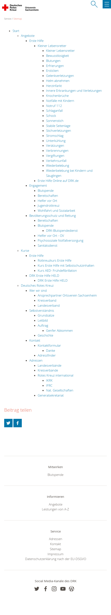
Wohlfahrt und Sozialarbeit (56, 210)
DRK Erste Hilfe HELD (44, 275)
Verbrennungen (57, 150)
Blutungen (53, 61)
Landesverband (49, 305)
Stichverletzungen (58, 130)
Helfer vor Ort (47, 200)
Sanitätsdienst (47, 245)
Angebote (28, 35)
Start (16, 31)
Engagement (38, 185)
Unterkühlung (56, 140)
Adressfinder (47, 355)
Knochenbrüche (57, 95)
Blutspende (46, 190)
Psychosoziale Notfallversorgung (60, 240)
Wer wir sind (38, 290)
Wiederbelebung (57, 165)
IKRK (49, 380)
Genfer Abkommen (59, 330)
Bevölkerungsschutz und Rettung (52, 215)
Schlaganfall (54, 110)
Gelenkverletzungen (60, 75)
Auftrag (43, 325)
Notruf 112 (54, 106)
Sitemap (17, 18)
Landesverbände (49, 365)
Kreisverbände (48, 370)
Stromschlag (54, 135)
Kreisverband (47, 300)
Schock (51, 115)
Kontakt (34, 340)
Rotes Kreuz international (55, 375)
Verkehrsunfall (56, 160)
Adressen (36, 360)
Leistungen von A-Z (55, 509)
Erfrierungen (55, 66)
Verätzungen (55, 145)
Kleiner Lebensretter (52, 46)
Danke (50, 350)
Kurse (25, 250)
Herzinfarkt (54, 86)
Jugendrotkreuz (48, 205)
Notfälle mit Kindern (60, 101)
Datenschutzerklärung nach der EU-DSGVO (55, 559)
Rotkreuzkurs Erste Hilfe (54, 260)
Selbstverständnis (41, 310)
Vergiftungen (55, 155)
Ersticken (52, 70)
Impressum (55, 554)
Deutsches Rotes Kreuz (37, 285)
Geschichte (45, 335)
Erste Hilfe (36, 41)
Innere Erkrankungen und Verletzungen (74, 90)
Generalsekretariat (51, 395)
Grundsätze (46, 315)
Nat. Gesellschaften (59, 390)
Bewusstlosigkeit (57, 55)
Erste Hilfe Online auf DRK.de (58, 180)
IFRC (49, 385)
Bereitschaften (48, 195)
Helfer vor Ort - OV (51, 235)
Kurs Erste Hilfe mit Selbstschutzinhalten (66, 265)
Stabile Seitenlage (58, 126)
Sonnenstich (54, 120)
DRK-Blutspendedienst (62, 230)
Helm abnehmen (58, 81)
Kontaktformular (49, 345)
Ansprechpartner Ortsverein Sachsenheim (67, 295)
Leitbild (43, 320)
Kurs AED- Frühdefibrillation (57, 270)
